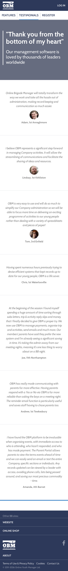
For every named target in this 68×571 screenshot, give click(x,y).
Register (48, 15)
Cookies (40, 563)
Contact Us (53, 563)
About (7, 555)
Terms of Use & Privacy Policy (18, 563)
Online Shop (11, 530)
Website (8, 522)
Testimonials (28, 15)
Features (8, 15)
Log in (61, 5)
